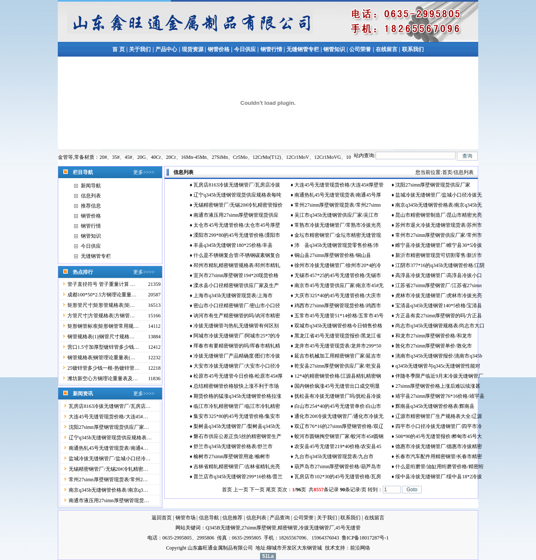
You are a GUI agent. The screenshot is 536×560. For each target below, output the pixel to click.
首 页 (118, 49)
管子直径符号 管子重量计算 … (101, 284)
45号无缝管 (348, 528)
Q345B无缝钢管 (223, 528)
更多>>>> (144, 172)
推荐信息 (91, 206)
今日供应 (245, 49)
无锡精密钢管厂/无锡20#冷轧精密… (108, 469)
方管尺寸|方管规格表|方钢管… (101, 316)
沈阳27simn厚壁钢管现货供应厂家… (109, 427)
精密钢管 (288, 528)
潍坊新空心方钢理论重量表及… (102, 378)
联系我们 (413, 49)
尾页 (271, 490)
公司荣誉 (360, 49)
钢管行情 (271, 49)
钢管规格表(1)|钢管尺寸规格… (100, 337)
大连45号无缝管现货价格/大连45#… (108, 417)
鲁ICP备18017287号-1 (365, 538)
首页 (447, 172)
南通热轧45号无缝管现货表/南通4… (108, 448)
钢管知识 (334, 49)
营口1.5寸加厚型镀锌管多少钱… (103, 347)
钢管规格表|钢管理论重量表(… (101, 357)
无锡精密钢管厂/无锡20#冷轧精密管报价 (238, 205)
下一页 (257, 490)
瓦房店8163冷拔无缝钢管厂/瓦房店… (109, 406)
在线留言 (387, 49)
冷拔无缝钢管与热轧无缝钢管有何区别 (236, 326)
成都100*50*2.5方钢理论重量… (102, 295)
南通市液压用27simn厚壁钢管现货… (109, 500)
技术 (330, 548)
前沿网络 (360, 548)
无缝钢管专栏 (303, 49)
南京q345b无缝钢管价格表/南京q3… (108, 490)
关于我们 (140, 49)
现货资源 (192, 49)
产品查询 (280, 518)
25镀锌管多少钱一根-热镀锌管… (103, 368)
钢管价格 (218, 49)
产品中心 (166, 49)
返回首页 (162, 518)
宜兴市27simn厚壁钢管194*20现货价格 (235, 275)
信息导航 (209, 518)
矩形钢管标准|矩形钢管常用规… (103, 326)
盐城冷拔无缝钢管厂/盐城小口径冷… (109, 458)
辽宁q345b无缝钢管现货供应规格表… (110, 438)
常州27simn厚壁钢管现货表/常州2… (108, 479)
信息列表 (91, 196)
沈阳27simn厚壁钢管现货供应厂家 (432, 185)
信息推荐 (232, 518)
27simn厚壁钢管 (259, 528)
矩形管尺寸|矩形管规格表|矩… (101, 305)
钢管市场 (185, 518)
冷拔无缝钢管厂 (316, 528)
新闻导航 (91, 186)
